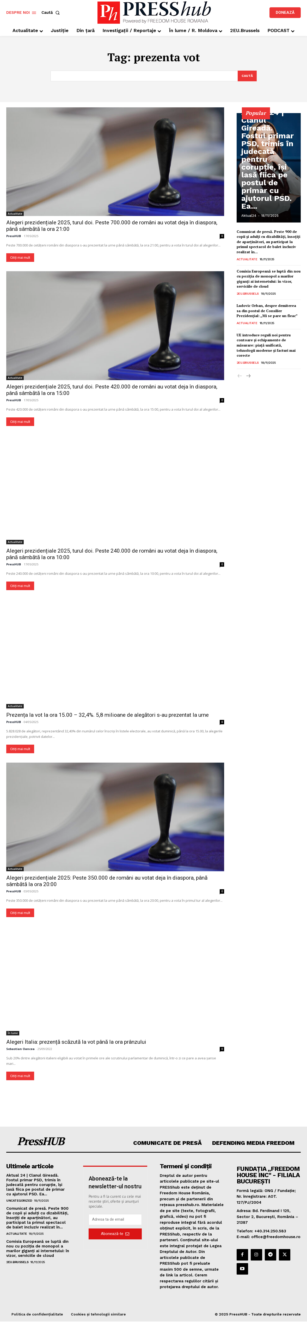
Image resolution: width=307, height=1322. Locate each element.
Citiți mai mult (20, 258)
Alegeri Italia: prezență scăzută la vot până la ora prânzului (76, 1042)
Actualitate (15, 214)
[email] (115, 1219)
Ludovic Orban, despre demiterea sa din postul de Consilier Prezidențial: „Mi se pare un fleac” (267, 311)
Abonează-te (115, 1234)
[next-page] (248, 376)
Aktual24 (248, 216)
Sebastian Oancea (20, 1049)
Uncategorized (19, 1201)
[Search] (247, 76)
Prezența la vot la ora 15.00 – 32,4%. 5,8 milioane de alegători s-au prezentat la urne (107, 715)
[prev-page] (240, 376)
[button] (51, 12)
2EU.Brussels (248, 294)
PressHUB (13, 236)
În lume (13, 1033)
